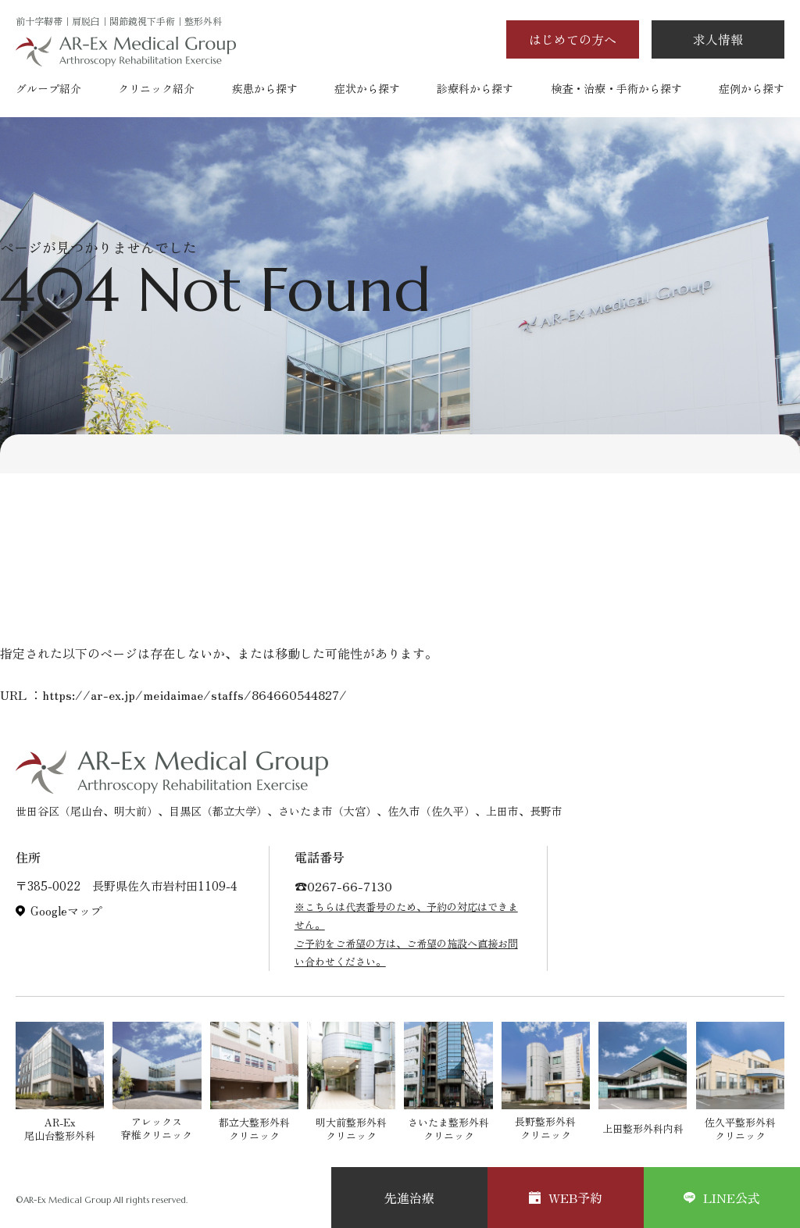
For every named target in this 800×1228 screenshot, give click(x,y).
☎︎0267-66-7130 (343, 885)
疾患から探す (265, 88)
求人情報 (718, 39)
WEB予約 (565, 1197)
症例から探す (751, 88)
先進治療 (409, 1197)
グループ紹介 (48, 88)
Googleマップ (66, 911)
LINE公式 (722, 1197)
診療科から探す (475, 88)
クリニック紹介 (156, 88)
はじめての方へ (572, 39)
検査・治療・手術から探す (616, 88)
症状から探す (367, 88)
